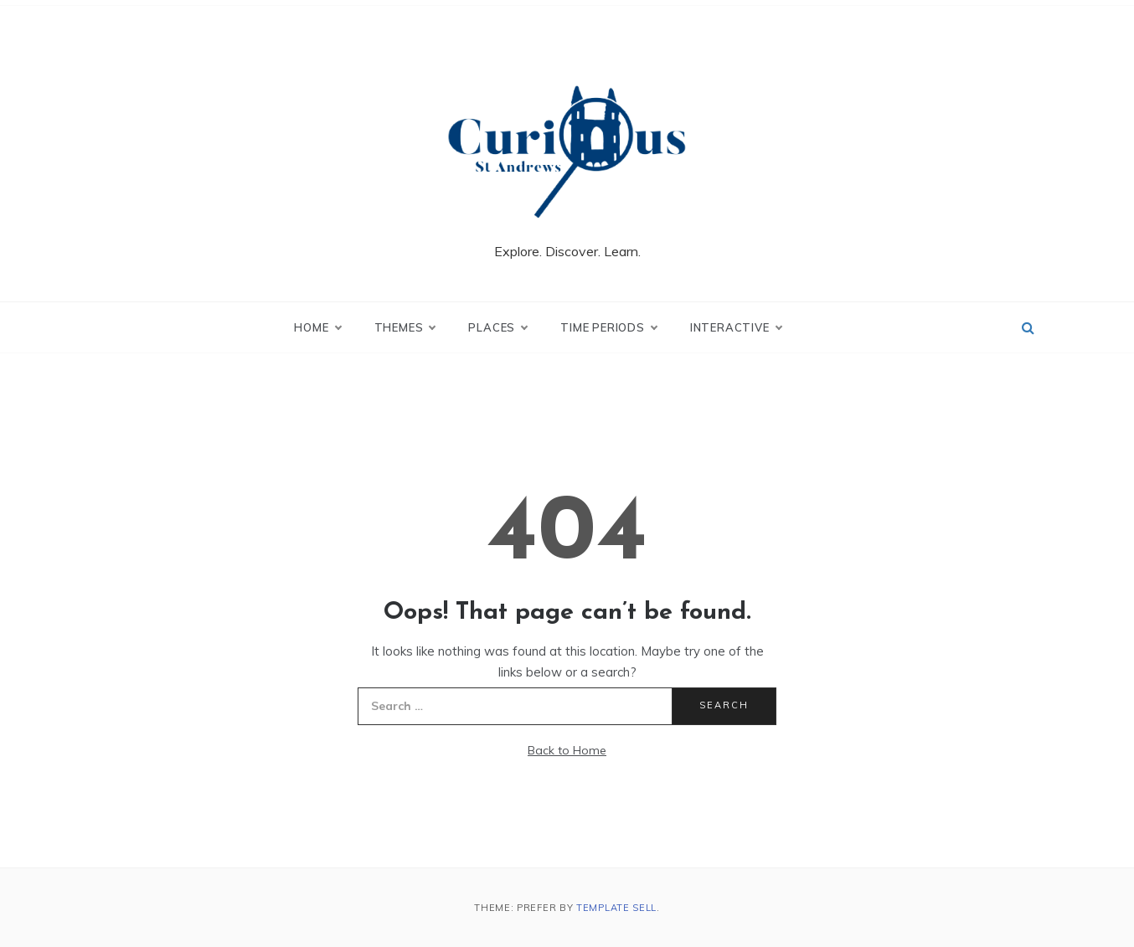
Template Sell (616, 908)
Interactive (735, 327)
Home (317, 327)
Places (497, 327)
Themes (405, 327)
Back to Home (567, 750)
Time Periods (608, 327)
